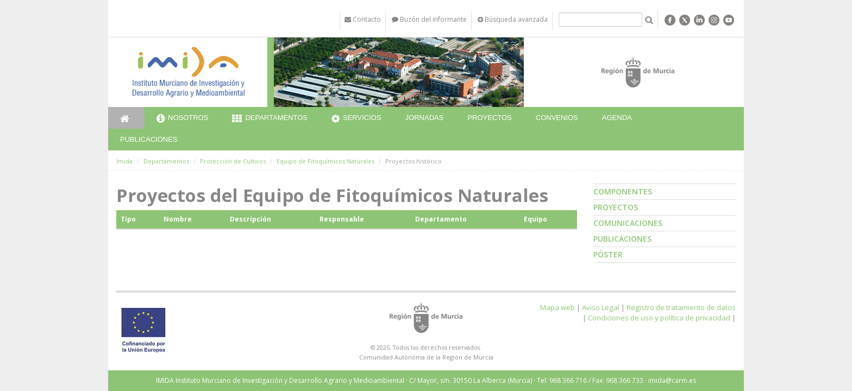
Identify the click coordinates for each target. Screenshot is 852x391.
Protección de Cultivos (233, 161)
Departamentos (270, 118)
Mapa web (557, 307)
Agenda (617, 117)
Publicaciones (148, 139)
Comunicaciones (627, 223)
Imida (124, 161)
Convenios (557, 117)
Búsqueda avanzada (513, 19)
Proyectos (489, 117)
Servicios (356, 118)
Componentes (622, 191)
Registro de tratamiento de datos (681, 307)
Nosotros (182, 118)
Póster (608, 254)
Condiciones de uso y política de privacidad (659, 318)
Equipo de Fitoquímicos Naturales (325, 161)
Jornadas (424, 117)
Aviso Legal (600, 307)
